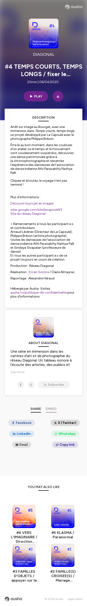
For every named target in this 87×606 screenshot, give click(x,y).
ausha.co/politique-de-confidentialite (38, 293)
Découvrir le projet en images (32, 203)
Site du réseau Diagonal (27, 214)
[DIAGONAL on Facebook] (20, 384)
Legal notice (75, 599)
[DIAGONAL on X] (31, 384)
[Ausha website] (73, 7)
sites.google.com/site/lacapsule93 (36, 210)
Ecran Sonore (39, 272)
